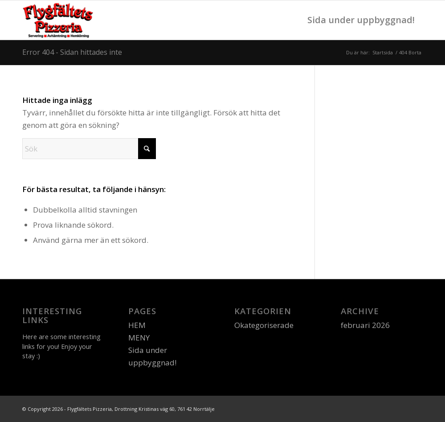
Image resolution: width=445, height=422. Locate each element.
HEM (137, 325)
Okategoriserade (264, 325)
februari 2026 (365, 325)
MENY (139, 337)
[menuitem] (362, 20)
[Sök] (89, 148)
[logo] (58, 20)
